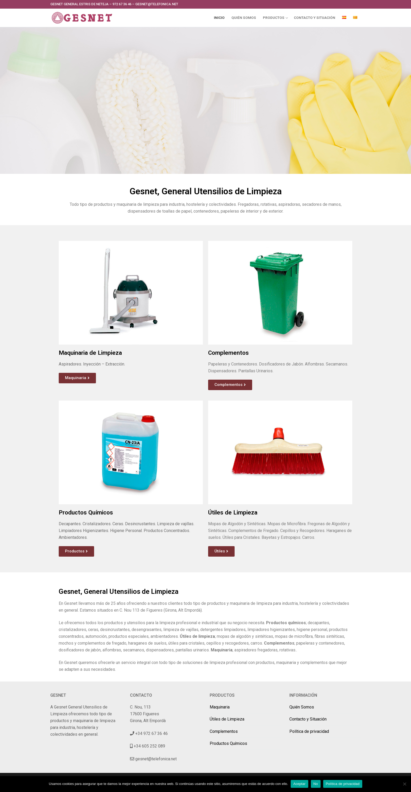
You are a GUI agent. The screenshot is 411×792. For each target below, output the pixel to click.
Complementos (224, 731)
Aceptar (299, 784)
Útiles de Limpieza (227, 719)
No (315, 784)
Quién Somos (301, 707)
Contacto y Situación (308, 719)
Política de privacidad (309, 731)
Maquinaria (220, 707)
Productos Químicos (228, 743)
